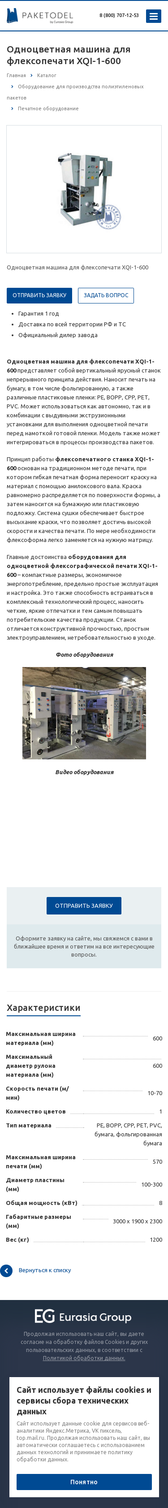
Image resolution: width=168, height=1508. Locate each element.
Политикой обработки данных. (84, 1358)
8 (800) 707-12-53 (119, 15)
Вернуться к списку (35, 1271)
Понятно (84, 1482)
